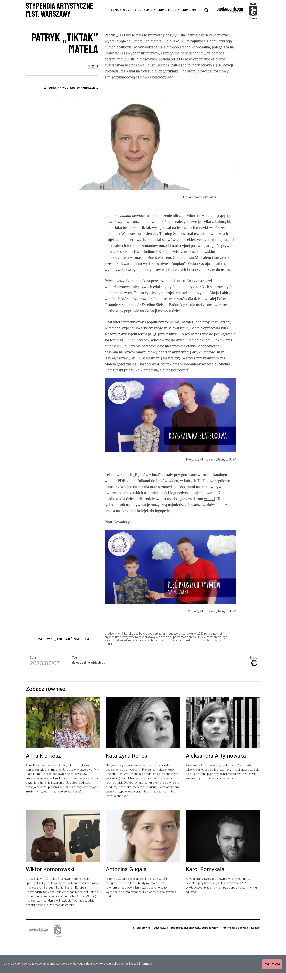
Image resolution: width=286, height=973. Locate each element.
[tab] (207, 10)
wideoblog (98, 695)
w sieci (209, 531)
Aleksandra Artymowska (216, 788)
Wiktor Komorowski (50, 902)
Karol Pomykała (205, 902)
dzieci (76, 695)
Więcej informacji (141, 963)
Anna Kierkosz (43, 788)
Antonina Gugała (126, 902)
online (86, 695)
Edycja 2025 (120, 10)
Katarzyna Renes (126, 788)
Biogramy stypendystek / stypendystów (166, 10)
